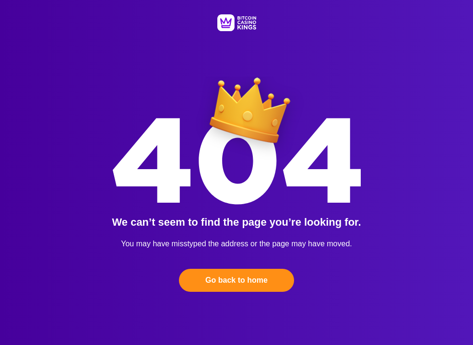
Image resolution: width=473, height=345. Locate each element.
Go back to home (236, 280)
